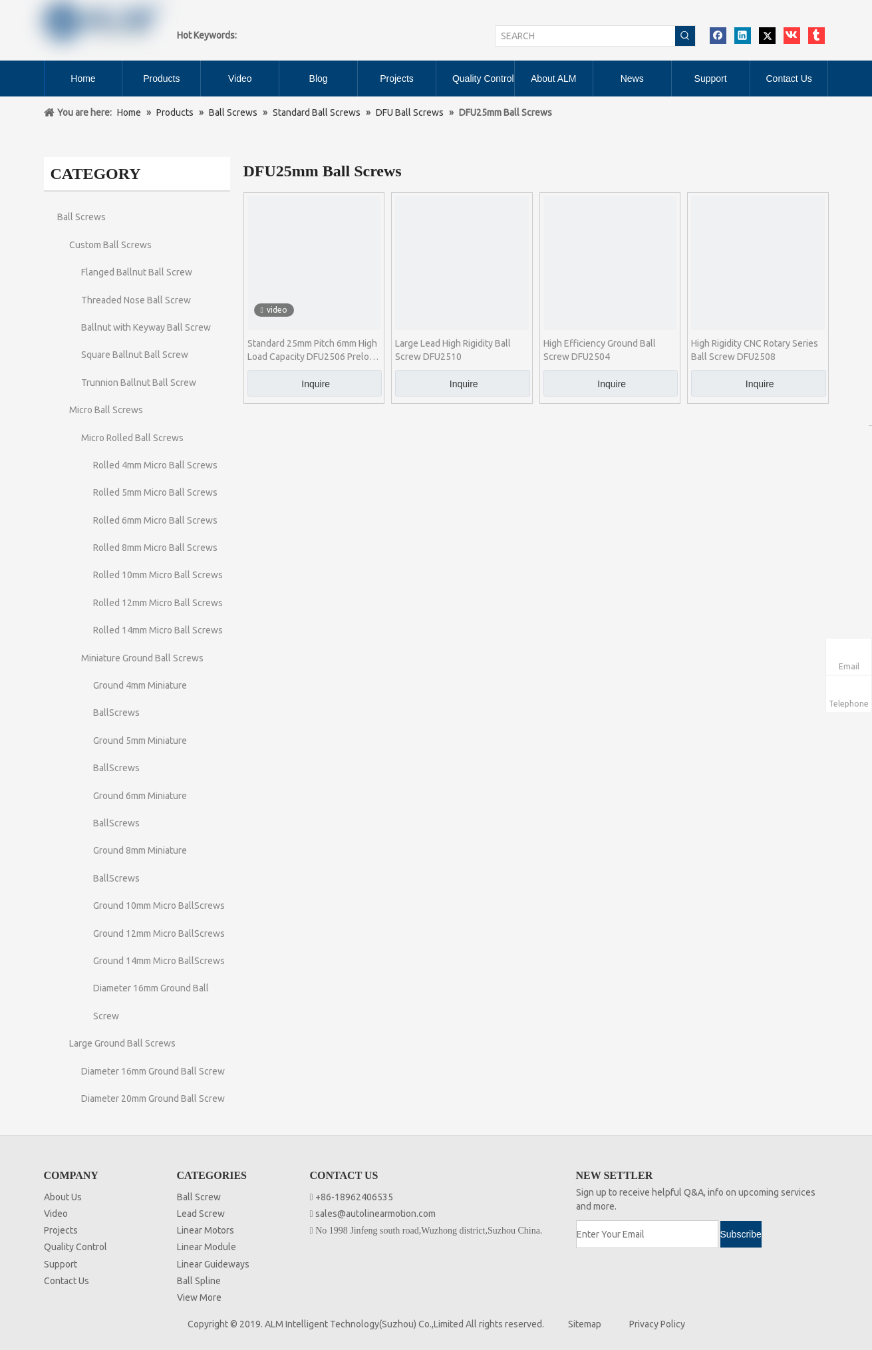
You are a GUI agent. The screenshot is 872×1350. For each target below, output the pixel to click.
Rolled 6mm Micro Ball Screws (155, 520)
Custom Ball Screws (110, 245)
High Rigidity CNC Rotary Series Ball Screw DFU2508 (754, 350)
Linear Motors (205, 1230)
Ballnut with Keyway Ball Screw (146, 327)
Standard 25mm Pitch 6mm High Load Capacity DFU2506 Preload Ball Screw (313, 350)
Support (60, 1264)
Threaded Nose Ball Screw (136, 300)
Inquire (315, 384)
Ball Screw (199, 1197)
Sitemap (584, 1324)
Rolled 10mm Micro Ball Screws (158, 575)
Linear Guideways (213, 1264)
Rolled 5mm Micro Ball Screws (155, 492)
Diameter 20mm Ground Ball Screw (153, 1098)
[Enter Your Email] (647, 1234)
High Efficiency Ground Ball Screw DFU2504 (599, 350)
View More (199, 1297)
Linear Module (206, 1247)
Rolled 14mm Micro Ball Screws (158, 630)
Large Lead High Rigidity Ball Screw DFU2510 (453, 350)
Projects (61, 1230)
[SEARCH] (585, 36)
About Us (63, 1197)
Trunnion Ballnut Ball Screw (138, 382)
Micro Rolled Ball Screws (132, 437)
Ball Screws (81, 217)
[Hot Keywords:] (685, 36)
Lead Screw (201, 1213)
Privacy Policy (657, 1324)
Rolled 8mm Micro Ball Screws (155, 547)
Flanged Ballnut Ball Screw (136, 272)
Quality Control (75, 1247)
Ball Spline (199, 1280)
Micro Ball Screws (106, 410)
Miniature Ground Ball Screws (142, 658)
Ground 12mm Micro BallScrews (159, 933)
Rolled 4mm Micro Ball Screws (155, 465)
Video (56, 1213)
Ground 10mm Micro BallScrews (159, 905)
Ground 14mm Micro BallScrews (159, 960)
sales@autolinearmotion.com (375, 1213)
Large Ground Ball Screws (122, 1043)
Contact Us (66, 1280)
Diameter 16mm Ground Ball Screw (153, 1071)
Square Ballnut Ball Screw (134, 354)
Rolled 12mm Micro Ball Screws (158, 602)
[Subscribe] (741, 1234)
